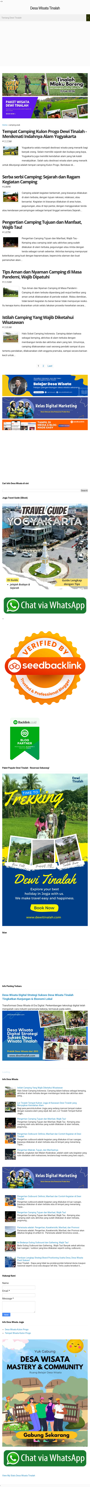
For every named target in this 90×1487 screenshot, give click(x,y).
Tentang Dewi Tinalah (12, 18)
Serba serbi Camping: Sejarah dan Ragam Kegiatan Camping (41, 179)
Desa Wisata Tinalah (45, 8)
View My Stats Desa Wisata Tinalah (18, 1475)
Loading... (6, 1072)
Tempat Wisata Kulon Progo (18, 1333)
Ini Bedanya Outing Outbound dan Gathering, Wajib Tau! (43, 1242)
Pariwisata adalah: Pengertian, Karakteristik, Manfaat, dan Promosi (48, 1227)
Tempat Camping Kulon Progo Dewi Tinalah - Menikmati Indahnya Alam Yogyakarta (44, 133)
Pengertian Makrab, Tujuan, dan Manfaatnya (37, 1150)
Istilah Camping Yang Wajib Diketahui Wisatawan (38, 319)
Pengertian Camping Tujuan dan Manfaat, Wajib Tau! (42, 224)
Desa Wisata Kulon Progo (16, 1329)
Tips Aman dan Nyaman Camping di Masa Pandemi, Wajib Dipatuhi (41, 274)
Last (50, 366)
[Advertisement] (45, 44)
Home (4, 125)
